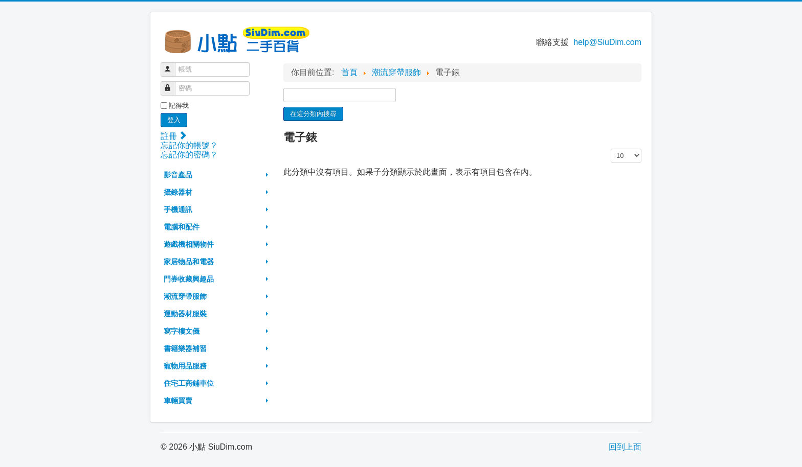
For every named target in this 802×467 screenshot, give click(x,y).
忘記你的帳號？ (189, 145)
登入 (174, 120)
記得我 (179, 105)
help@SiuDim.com (607, 42)
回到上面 (625, 446)
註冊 (173, 136)
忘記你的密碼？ (189, 154)
